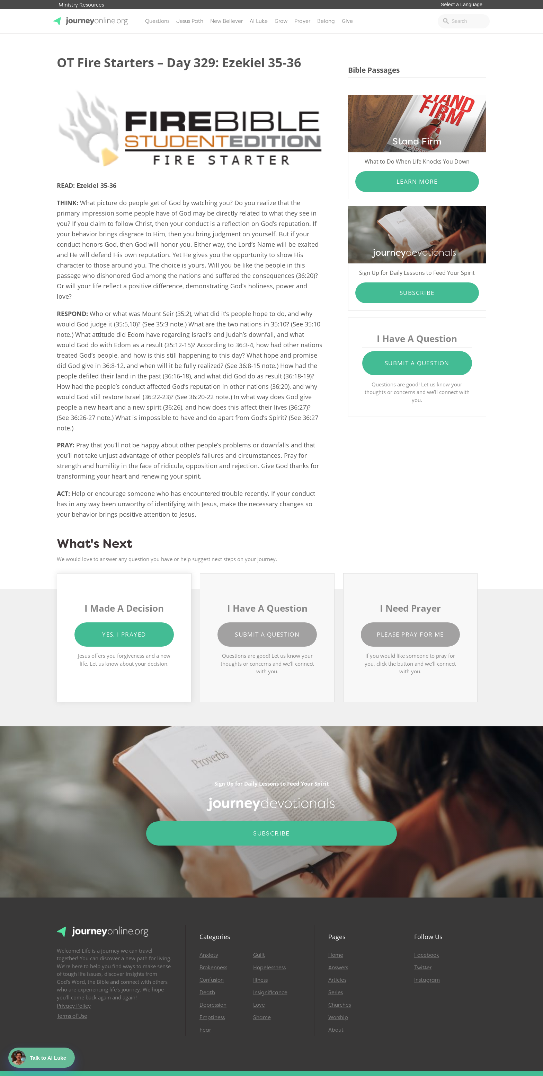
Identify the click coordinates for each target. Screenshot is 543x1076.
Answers (338, 967)
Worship (338, 1017)
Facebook (426, 955)
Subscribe (417, 293)
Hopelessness (269, 967)
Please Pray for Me (410, 634)
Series (335, 992)
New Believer (226, 21)
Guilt (259, 955)
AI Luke (259, 21)
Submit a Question (417, 363)
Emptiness (212, 1017)
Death (207, 992)
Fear (205, 1029)
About (336, 1029)
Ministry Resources (81, 5)
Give (347, 21)
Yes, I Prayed (124, 634)
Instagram (427, 980)
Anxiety (208, 955)
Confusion (211, 980)
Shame (262, 1017)
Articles (337, 980)
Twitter (422, 967)
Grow (281, 21)
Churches (339, 1004)
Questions (157, 21)
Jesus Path (189, 21)
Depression (212, 1004)
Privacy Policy (74, 1006)
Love (259, 1004)
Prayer (302, 21)
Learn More (417, 181)
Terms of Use (72, 1016)
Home (335, 955)
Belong (326, 21)
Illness (260, 980)
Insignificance (270, 992)
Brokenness (213, 967)
